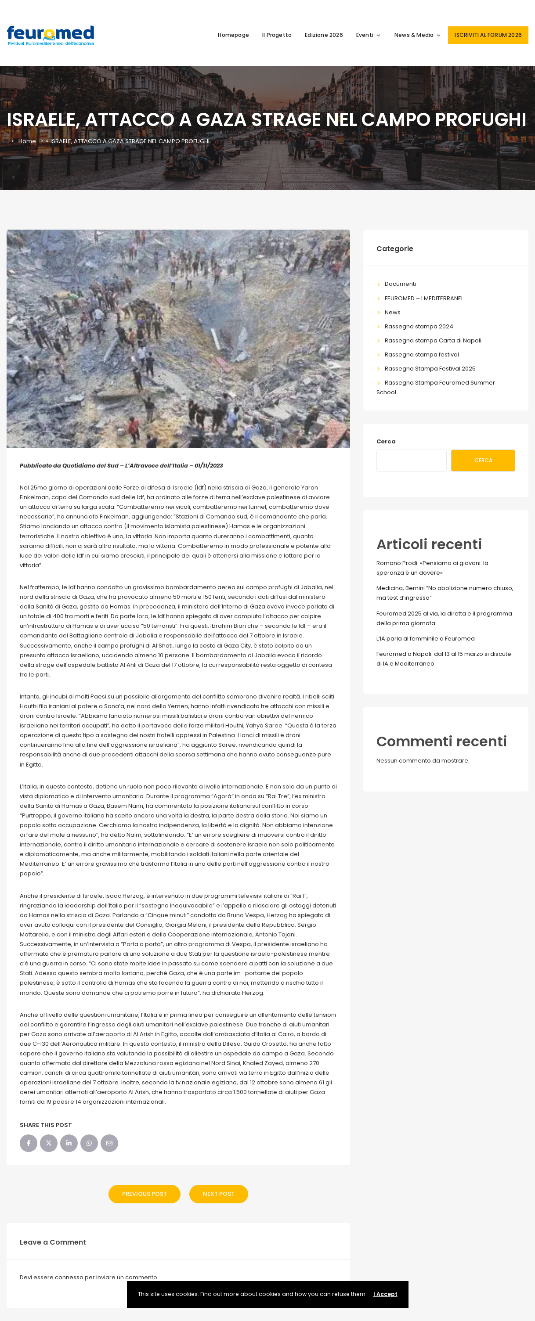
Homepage (233, 35)
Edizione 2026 (324, 35)
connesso (69, 1277)
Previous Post (144, 1194)
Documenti (400, 284)
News (393, 312)
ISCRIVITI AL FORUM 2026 (488, 35)
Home (27, 141)
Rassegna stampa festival (422, 354)
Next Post (219, 1194)
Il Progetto (277, 35)
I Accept (385, 1294)
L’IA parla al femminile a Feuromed (425, 638)
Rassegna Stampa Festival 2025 (430, 368)
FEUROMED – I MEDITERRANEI (424, 298)
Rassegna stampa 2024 (419, 326)
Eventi (368, 35)
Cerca (386, 441)
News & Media (417, 35)
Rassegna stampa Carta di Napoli (433, 340)
